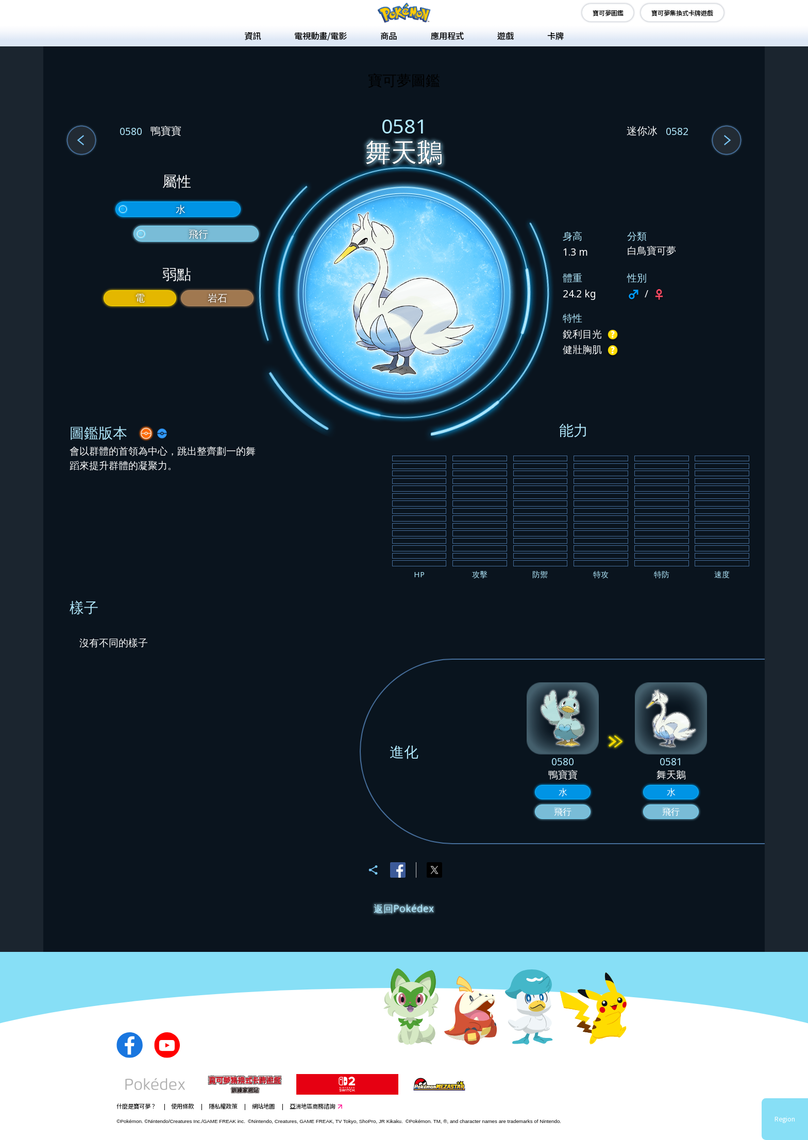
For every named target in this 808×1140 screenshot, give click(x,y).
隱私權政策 (223, 1106)
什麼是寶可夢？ (136, 1106)
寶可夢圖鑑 (608, 12)
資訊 (252, 35)
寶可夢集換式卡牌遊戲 (682, 12)
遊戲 (505, 35)
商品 (388, 35)
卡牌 (555, 35)
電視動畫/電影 (320, 35)
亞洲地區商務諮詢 (312, 1106)
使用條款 (182, 1106)
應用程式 (447, 35)
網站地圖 (263, 1106)
